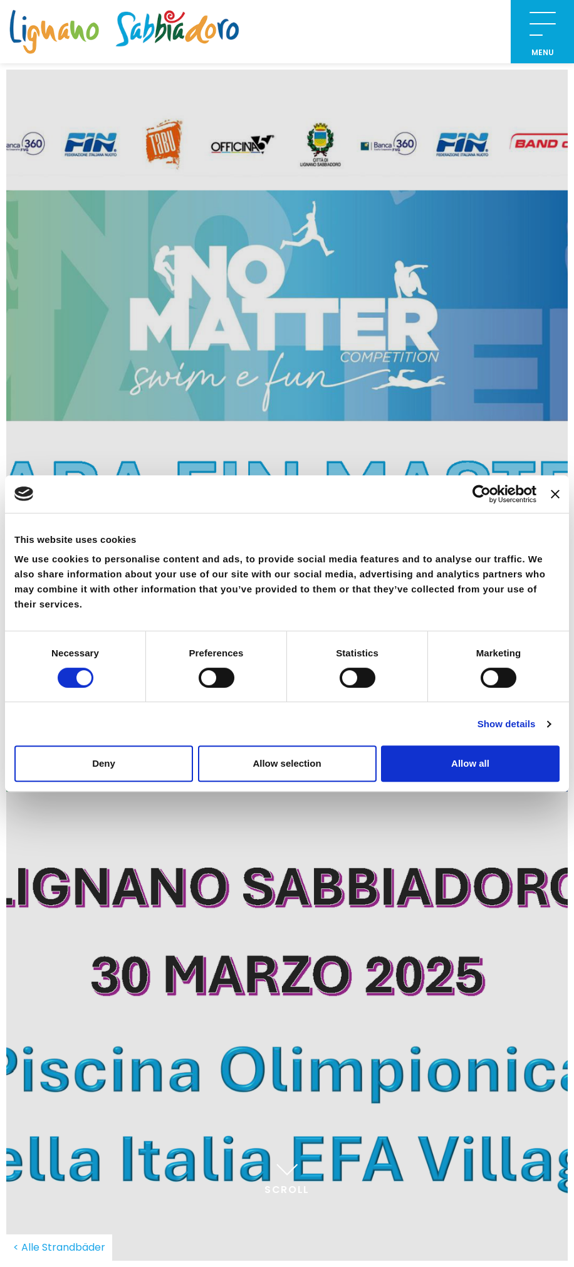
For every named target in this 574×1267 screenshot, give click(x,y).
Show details (506, 723)
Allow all (470, 763)
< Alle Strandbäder (59, 1247)
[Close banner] (555, 494)
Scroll (287, 1177)
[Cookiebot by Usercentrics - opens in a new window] (481, 494)
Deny (103, 763)
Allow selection (287, 763)
